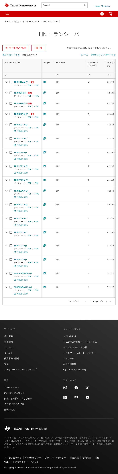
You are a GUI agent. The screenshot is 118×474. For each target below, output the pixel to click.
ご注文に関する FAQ (14, 404)
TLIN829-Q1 (20, 103)
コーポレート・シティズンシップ (20, 369)
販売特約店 (9, 409)
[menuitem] (102, 14)
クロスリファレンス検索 (75, 347)
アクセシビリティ (13, 457)
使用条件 (87, 457)
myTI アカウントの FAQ (74, 369)
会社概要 (8, 336)
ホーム (7, 21)
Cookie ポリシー (33, 457)
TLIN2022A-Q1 (21, 180)
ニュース (8, 347)
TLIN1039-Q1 (20, 152)
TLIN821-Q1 (20, 93)
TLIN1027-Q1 (20, 245)
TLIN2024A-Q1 (21, 124)
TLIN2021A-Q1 (21, 204)
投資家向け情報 (11, 358)
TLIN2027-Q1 (20, 259)
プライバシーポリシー (55, 457)
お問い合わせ (69, 336)
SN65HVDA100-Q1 (23, 273)
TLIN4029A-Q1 (21, 114)
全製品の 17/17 (29, 55)
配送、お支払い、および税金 (18, 398)
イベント (8, 353)
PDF (29, 85)
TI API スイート (11, 387)
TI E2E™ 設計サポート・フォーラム (80, 342)
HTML (36, 85)
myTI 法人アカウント (14, 393)
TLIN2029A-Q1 (21, 191)
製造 (6, 364)
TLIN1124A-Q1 (21, 82)
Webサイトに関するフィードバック (21, 462)
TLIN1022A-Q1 (21, 166)
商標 (97, 457)
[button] (7, 14)
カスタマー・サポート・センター (79, 353)
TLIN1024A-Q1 (21, 138)
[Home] (20, 5)
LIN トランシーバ (51, 21)
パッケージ (68, 358)
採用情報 (8, 342)
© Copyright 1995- (15, 467)
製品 (16, 21)
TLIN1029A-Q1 (21, 218)
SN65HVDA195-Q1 (23, 287)
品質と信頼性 (69, 364)
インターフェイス (30, 21)
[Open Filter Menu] (22, 75)
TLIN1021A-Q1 (21, 232)
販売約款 (74, 457)
